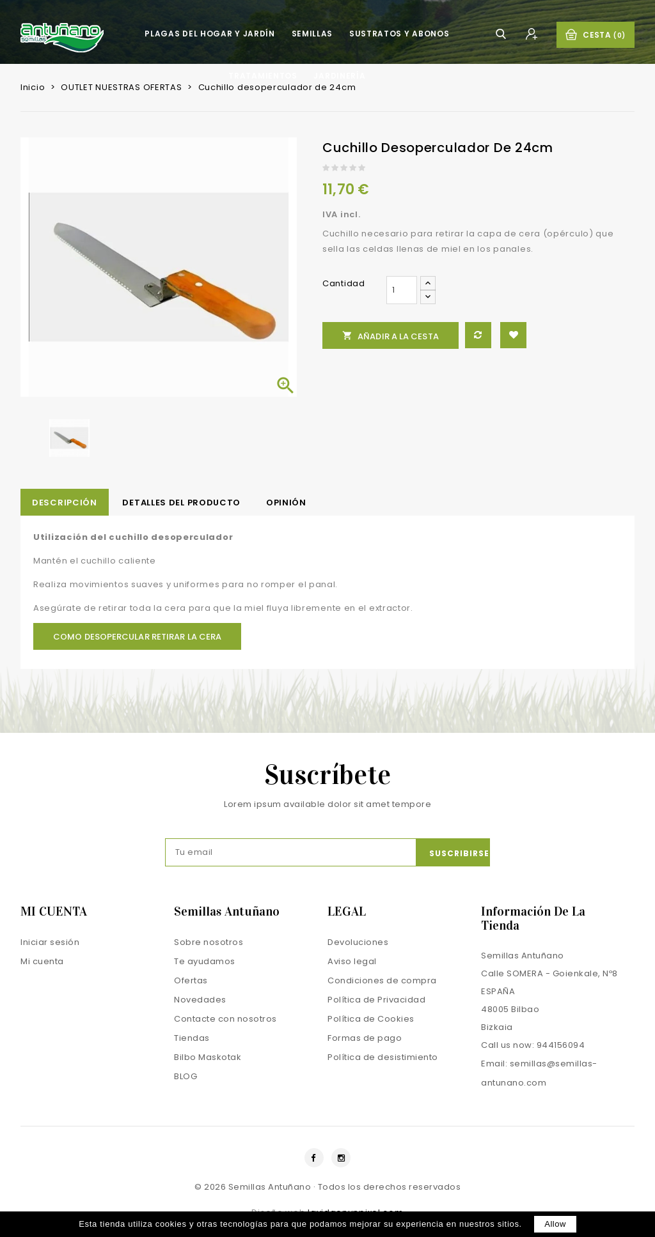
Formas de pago (365, 1038)
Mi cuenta (42, 961)
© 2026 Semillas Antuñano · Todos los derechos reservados (327, 1187)
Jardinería (339, 75)
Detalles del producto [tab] (181, 502)
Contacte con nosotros (225, 1019)
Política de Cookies (371, 1019)
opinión (286, 502)
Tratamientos (262, 75)
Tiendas (192, 1038)
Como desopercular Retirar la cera (137, 637)
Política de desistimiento (383, 1057)
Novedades (200, 1000)
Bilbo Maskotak (207, 1057)
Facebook (314, 1157)
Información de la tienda (533, 918)
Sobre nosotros (208, 942)
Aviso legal (352, 961)
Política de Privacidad (376, 1000)
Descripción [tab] (64, 502)
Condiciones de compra (382, 980)
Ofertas (191, 980)
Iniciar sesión (49, 942)
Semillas (312, 33)
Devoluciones (358, 942)
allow (555, 1224)
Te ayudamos (204, 961)
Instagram (341, 1157)
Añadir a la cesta (390, 336)
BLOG (185, 1076)
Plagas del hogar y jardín (210, 33)
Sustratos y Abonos (399, 33)
